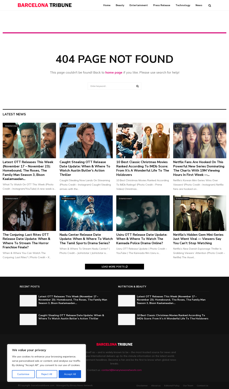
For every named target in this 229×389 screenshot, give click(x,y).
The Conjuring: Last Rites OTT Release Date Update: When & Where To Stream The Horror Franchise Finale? (26, 241)
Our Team (188, 385)
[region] (46, 363)
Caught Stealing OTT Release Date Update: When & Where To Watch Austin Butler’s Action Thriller (85, 168)
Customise (23, 374)
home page (113, 72)
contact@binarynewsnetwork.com (121, 370)
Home (106, 5)
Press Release (161, 5)
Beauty (120, 5)
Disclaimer (142, 385)
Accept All (70, 374)
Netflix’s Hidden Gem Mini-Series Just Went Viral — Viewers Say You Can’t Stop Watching (198, 239)
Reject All (46, 374)
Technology (183, 5)
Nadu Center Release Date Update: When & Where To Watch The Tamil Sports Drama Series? (86, 239)
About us (156, 385)
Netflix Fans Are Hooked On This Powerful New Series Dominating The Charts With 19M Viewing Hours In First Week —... (198, 168)
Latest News (14, 114)
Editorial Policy (171, 385)
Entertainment (139, 5)
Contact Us (202, 385)
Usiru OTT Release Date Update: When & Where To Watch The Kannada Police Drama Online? (141, 239)
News (199, 5)
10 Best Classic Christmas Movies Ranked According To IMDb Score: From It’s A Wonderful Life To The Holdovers (142, 168)
